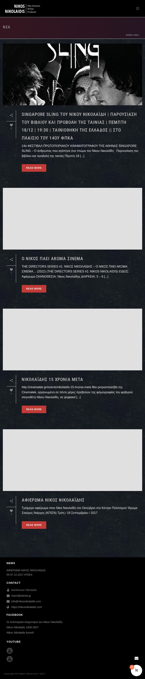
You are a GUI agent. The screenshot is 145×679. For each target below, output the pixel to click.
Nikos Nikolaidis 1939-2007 (23, 627)
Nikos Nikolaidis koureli (20, 632)
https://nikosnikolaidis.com (26, 607)
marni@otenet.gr (21, 595)
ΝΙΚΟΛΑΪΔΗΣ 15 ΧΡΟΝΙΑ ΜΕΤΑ (52, 379)
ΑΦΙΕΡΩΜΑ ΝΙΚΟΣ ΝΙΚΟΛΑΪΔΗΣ (53, 500)
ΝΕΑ (136, 35)
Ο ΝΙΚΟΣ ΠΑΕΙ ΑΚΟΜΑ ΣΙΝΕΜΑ (52, 258)
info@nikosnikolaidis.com (26, 601)
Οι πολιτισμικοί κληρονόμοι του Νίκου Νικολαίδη (34, 622)
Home (129, 35)
